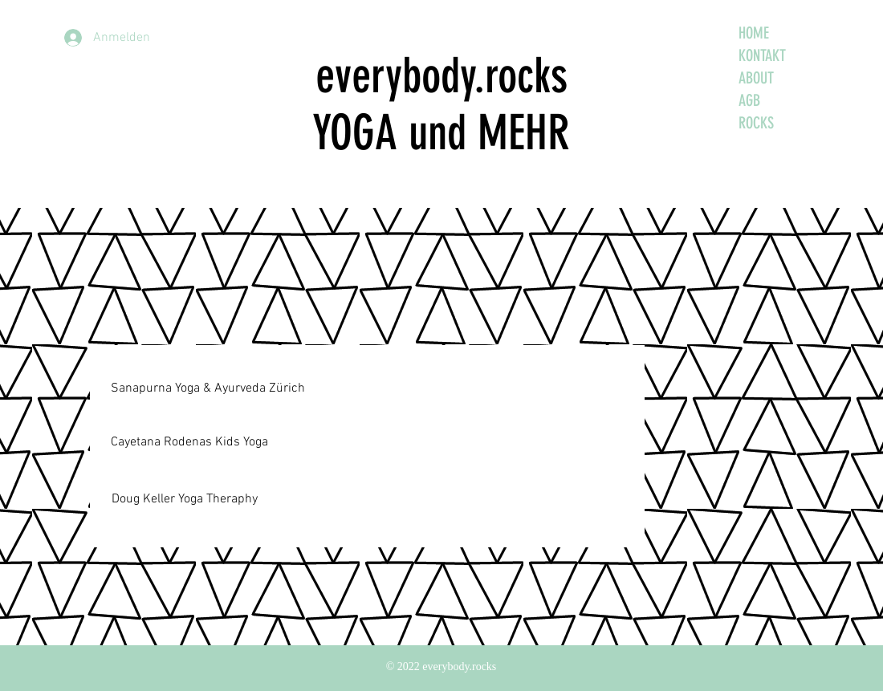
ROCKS (756, 122)
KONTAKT (762, 55)
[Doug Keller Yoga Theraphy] (184, 499)
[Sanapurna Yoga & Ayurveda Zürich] (208, 389)
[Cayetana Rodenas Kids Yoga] (189, 443)
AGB (749, 100)
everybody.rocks (441, 75)
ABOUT (756, 77)
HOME (754, 33)
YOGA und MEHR (441, 132)
